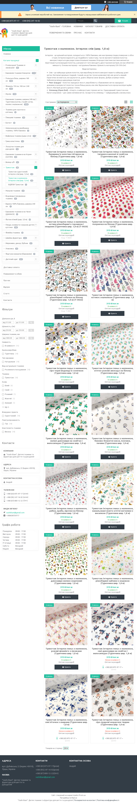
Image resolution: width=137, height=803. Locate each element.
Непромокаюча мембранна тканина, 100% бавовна (17, 129)
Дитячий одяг (12, 259)
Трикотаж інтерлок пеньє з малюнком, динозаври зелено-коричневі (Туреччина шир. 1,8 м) (66, 580)
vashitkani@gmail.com (15, 513)
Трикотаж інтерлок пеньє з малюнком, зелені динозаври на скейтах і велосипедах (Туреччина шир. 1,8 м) (66, 440)
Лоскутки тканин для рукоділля (15, 148)
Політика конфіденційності (108, 800)
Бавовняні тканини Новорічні (18, 73)
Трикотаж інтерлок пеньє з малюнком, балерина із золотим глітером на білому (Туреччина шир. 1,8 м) (66, 154)
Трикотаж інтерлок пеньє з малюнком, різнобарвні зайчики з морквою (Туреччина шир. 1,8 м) (112, 580)
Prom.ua (82, 795)
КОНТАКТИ (90, 33)
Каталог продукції (11, 60)
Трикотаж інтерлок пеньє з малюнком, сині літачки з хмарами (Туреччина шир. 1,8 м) (66, 722)
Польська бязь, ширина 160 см (17, 79)
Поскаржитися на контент (85, 800)
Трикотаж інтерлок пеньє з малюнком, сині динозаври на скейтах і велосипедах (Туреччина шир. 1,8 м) (112, 651)
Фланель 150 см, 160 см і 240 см (17, 87)
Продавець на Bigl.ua (68, 798)
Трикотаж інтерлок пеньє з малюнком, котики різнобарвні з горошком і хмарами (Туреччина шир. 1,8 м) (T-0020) (66, 224)
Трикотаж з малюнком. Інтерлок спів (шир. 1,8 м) (18, 179)
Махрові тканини (13, 191)
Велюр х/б (10, 162)
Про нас (6, 280)
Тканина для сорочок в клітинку (15, 111)
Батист (9, 123)
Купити (68, 170)
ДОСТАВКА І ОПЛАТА (114, 26)
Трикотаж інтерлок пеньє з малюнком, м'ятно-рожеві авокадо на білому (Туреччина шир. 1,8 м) (112, 370)
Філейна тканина (13, 233)
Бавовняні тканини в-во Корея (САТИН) (18, 155)
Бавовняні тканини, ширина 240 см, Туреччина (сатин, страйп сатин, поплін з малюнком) (20, 101)
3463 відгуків (113, 2)
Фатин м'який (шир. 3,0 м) (16, 219)
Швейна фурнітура (14, 238)
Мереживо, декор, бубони (17, 243)
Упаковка (10, 248)
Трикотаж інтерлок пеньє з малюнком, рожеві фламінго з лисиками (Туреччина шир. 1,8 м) (66, 651)
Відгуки (6, 287)
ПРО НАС (78, 33)
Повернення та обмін (12, 274)
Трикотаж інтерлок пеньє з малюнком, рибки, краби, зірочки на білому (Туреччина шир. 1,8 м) (66, 510)
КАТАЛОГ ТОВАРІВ (94, 26)
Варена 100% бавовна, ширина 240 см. (20, 205)
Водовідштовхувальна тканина (15, 197)
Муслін (8, 94)
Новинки (7, 54)
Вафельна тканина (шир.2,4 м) (18, 136)
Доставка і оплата (11, 267)
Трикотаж (10, 167)
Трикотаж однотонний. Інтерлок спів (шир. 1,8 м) (18, 173)
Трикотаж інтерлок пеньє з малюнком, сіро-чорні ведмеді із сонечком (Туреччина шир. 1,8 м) (66, 370)
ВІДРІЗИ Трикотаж (15, 184)
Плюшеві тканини (13, 117)
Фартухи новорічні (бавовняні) (19, 254)
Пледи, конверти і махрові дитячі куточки (20, 226)
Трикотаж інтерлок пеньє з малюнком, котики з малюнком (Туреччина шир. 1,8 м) (112, 297)
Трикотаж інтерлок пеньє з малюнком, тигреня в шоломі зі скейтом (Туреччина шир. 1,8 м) (112, 154)
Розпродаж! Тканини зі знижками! (15, 66)
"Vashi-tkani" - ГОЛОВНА (60, 26)
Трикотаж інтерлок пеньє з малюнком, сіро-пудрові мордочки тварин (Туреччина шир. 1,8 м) (112, 722)
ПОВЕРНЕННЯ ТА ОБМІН (60, 33)
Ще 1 (7, 407)
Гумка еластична (13, 141)
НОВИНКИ (78, 26)
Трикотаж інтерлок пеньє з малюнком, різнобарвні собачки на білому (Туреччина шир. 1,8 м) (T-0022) (66, 297)
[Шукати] (95, 20)
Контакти (7, 300)
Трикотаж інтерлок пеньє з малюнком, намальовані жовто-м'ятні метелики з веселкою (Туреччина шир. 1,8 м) (112, 510)
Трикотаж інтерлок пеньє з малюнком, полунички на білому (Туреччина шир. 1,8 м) (112, 224)
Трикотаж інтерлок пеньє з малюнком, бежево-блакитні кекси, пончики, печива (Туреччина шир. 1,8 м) (112, 440)
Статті (6, 294)
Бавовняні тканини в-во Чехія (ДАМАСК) (18, 213)
